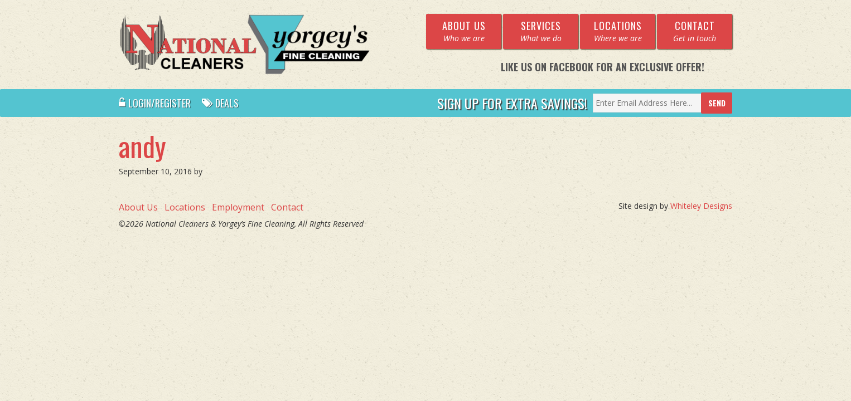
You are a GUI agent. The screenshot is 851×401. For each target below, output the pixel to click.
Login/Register (155, 103)
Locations (185, 207)
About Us (138, 207)
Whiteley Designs (701, 205)
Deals (220, 103)
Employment (238, 207)
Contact (287, 207)
